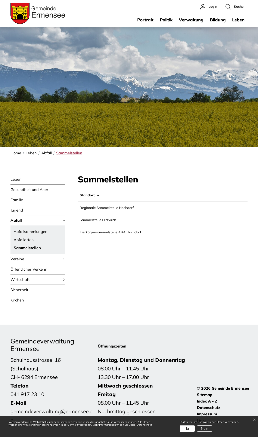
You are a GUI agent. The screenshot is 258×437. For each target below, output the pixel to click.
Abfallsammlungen (30, 231)
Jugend (16, 210)
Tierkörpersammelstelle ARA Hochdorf (110, 232)
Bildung (218, 19)
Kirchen (17, 300)
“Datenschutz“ (144, 424)
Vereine (17, 259)
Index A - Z (207, 401)
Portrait (145, 19)
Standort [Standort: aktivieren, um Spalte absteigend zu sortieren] (87, 195)
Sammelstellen (27, 248)
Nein (204, 428)
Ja (187, 428)
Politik (166, 19)
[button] (234, 6)
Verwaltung (191, 19)
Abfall (16, 220)
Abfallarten (24, 239)
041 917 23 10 (27, 394)
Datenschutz (208, 407)
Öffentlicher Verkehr (28, 269)
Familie (16, 199)
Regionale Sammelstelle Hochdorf (107, 208)
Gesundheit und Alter (29, 189)
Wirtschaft (19, 279)
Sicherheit (19, 289)
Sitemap (204, 394)
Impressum (207, 414)
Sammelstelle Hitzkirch (98, 220)
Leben (238, 19)
